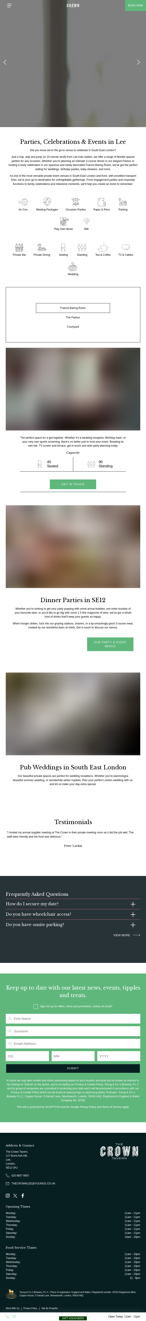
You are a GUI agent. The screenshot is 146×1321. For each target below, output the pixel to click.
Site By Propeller (49, 1308)
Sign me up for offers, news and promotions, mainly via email (76, 1006)
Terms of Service (112, 1107)
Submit (73, 1068)
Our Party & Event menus (110, 644)
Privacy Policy (88, 1107)
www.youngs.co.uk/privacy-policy (85, 1092)
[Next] (139, 63)
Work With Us (12, 1308)
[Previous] (6, 63)
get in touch (73, 484)
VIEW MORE (126, 935)
